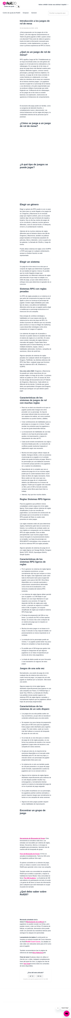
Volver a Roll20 (43, 4)
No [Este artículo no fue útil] (40, 976)
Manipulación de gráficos (35, 922)
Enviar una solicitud (54, 4)
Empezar (26, 13)
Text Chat (26, 963)
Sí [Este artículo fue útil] (32, 976)
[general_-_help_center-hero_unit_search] (58, 13)
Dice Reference (38, 952)
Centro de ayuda (9, 6)
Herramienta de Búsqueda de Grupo (32, 838)
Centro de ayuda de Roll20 (11, 13)
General (34, 13)
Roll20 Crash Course (33, 941)
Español (64, 4)
